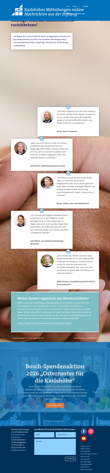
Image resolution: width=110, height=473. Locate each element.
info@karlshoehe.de (18, 450)
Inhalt (75, 6)
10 (63, 421)
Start (68, 6)
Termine (85, 6)
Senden (69, 459)
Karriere (69, 14)
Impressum (85, 446)
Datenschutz (85, 449)
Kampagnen (81, 14)
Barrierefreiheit (86, 469)
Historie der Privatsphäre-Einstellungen (86, 459)
